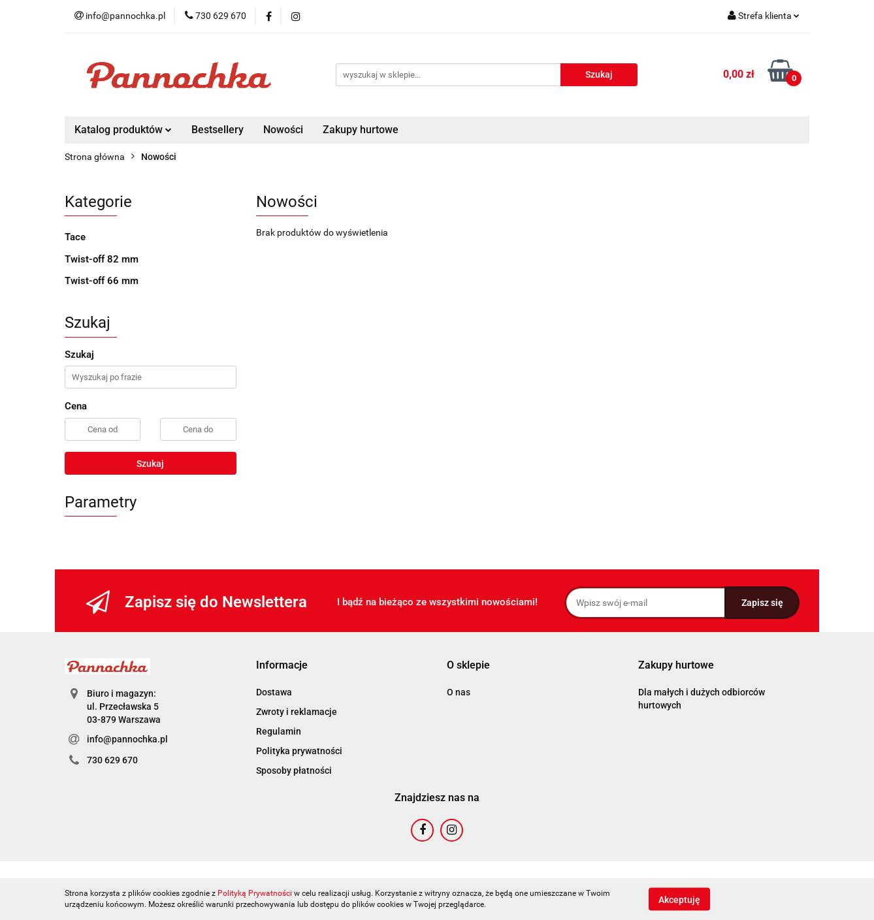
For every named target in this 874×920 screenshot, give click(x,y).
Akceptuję (679, 899)
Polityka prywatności (299, 751)
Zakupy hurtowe (360, 129)
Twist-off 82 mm (101, 259)
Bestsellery (217, 129)
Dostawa (274, 692)
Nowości (283, 129)
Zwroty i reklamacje (296, 711)
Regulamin (278, 731)
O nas (458, 692)
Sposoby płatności (294, 770)
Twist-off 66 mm (101, 281)
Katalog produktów (123, 129)
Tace (75, 237)
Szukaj (150, 463)
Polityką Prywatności (255, 893)
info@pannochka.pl (127, 739)
